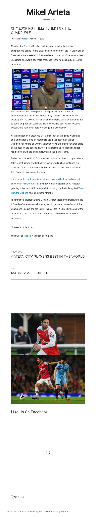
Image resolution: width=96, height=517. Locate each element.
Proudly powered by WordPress (57, 511)
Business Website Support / (32, 511)
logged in (28, 235)
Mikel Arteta (48, 12)
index (25, 39)
